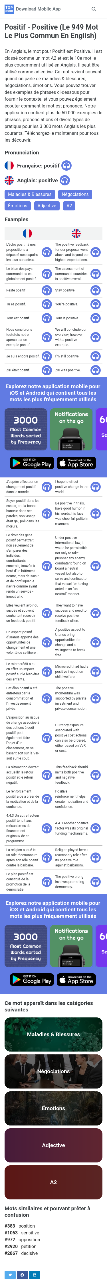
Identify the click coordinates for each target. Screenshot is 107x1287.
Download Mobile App (38, 9)
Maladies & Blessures (30, 194)
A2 (69, 205)
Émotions (17, 205)
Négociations (75, 194)
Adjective (47, 205)
